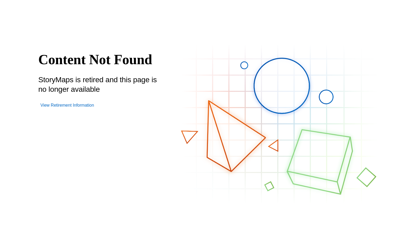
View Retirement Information (67, 105)
